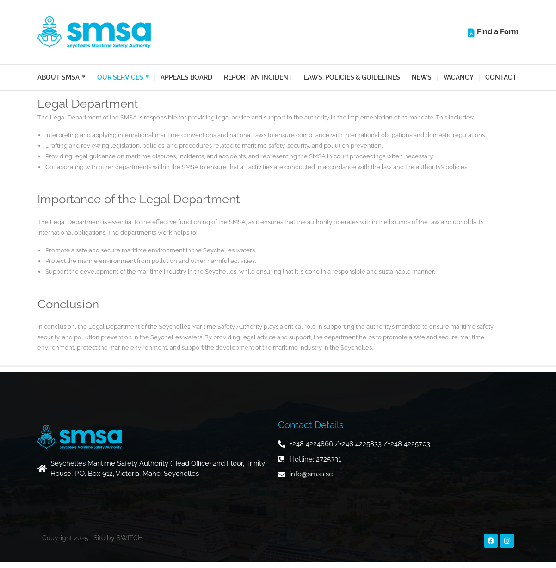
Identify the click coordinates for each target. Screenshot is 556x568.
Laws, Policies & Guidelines (352, 77)
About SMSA (58, 77)
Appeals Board (186, 77)
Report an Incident (258, 77)
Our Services (120, 77)
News (422, 77)
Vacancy (458, 77)
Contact (501, 77)
